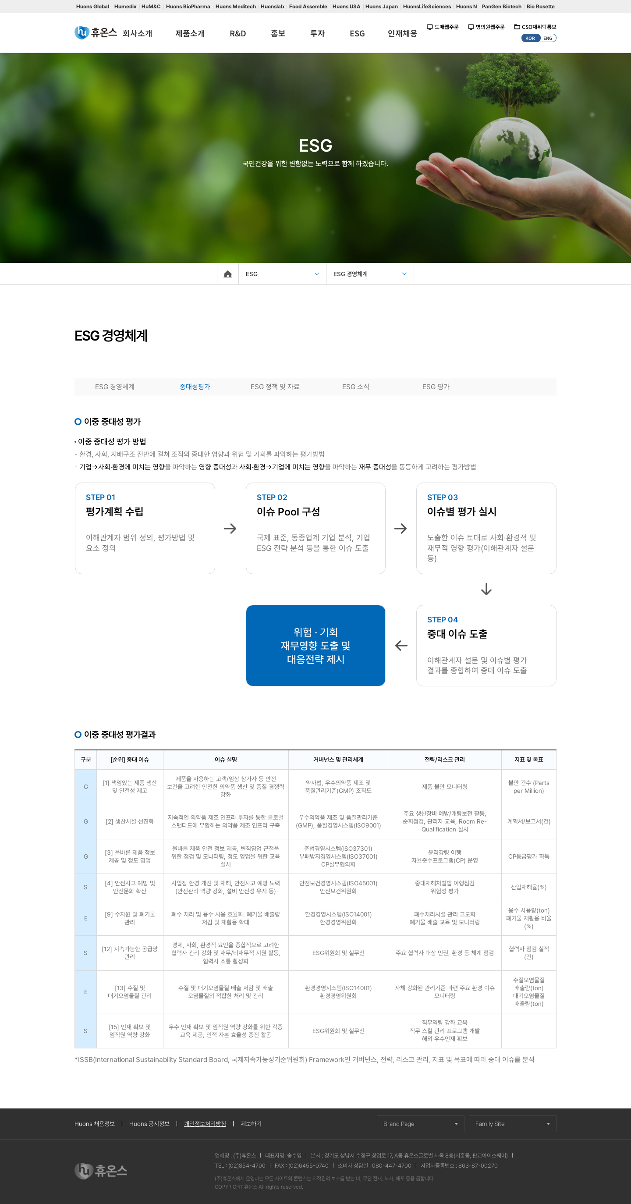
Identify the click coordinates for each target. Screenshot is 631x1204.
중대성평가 (195, 387)
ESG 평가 (436, 387)
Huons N (466, 7)
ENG (547, 38)
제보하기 (251, 1124)
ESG (357, 33)
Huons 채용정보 (94, 1124)
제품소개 (190, 33)
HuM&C (151, 7)
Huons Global (92, 7)
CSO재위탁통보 (539, 26)
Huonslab (272, 7)
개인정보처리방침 (205, 1124)
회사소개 (137, 33)
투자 (317, 33)
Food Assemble (308, 7)
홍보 (278, 33)
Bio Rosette (541, 7)
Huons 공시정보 (149, 1124)
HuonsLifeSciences (427, 7)
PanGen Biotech (501, 7)
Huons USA (347, 7)
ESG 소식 (355, 387)
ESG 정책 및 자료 (275, 387)
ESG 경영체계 (115, 387)
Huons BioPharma (188, 7)
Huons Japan (381, 7)
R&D (238, 33)
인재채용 (403, 33)
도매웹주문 (447, 26)
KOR (530, 38)
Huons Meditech (236, 7)
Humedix (125, 7)
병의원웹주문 (490, 26)
